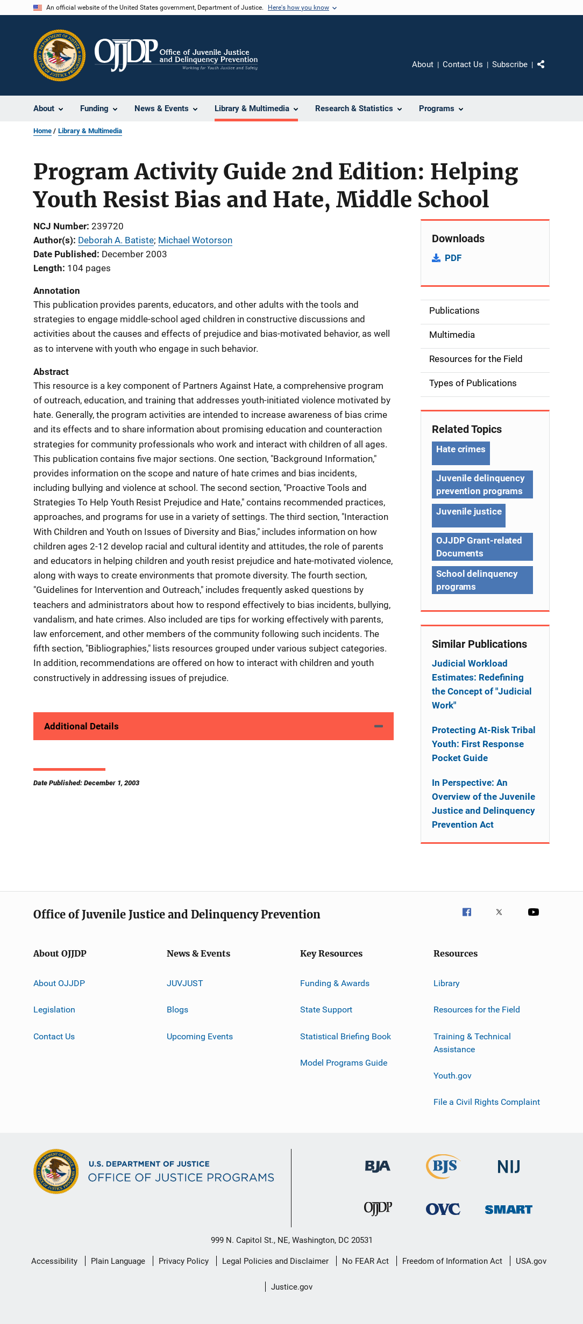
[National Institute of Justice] (509, 1175)
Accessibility (54, 1261)
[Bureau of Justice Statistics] (443, 1181)
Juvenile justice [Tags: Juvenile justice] (468, 511)
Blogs (177, 1009)
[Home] (176, 55)
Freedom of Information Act (452, 1261)
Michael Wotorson (195, 240)
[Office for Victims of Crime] (443, 1217)
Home (42, 131)
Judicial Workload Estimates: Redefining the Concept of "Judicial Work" (482, 684)
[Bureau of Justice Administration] (377, 1175)
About (422, 64)
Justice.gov (291, 1287)
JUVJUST (185, 983)
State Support (326, 1009)
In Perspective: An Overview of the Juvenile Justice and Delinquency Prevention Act (483, 803)
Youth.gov (452, 1075)
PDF (453, 257)
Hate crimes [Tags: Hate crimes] (461, 449)
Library (446, 983)
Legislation (54, 1009)
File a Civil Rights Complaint (486, 1102)
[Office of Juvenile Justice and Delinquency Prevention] (378, 1218)
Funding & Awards (334, 983)
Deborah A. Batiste (116, 240)
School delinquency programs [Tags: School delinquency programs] (477, 580)
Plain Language (118, 1261)
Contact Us (463, 64)
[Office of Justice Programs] (59, 55)
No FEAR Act (365, 1261)
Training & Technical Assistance (472, 1042)
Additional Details (81, 726)
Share (549, 72)
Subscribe (510, 64)
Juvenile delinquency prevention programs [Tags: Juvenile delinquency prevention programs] (480, 484)
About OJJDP (59, 983)
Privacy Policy (184, 1261)
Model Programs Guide (343, 1063)
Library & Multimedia (90, 131)
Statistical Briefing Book (345, 1036)
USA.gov (531, 1261)
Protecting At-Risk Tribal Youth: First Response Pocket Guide (484, 744)
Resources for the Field (476, 1009)
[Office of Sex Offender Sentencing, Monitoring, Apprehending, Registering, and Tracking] (508, 1215)
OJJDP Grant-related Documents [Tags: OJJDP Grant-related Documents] (479, 547)
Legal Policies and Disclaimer (275, 1261)
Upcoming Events (200, 1036)
